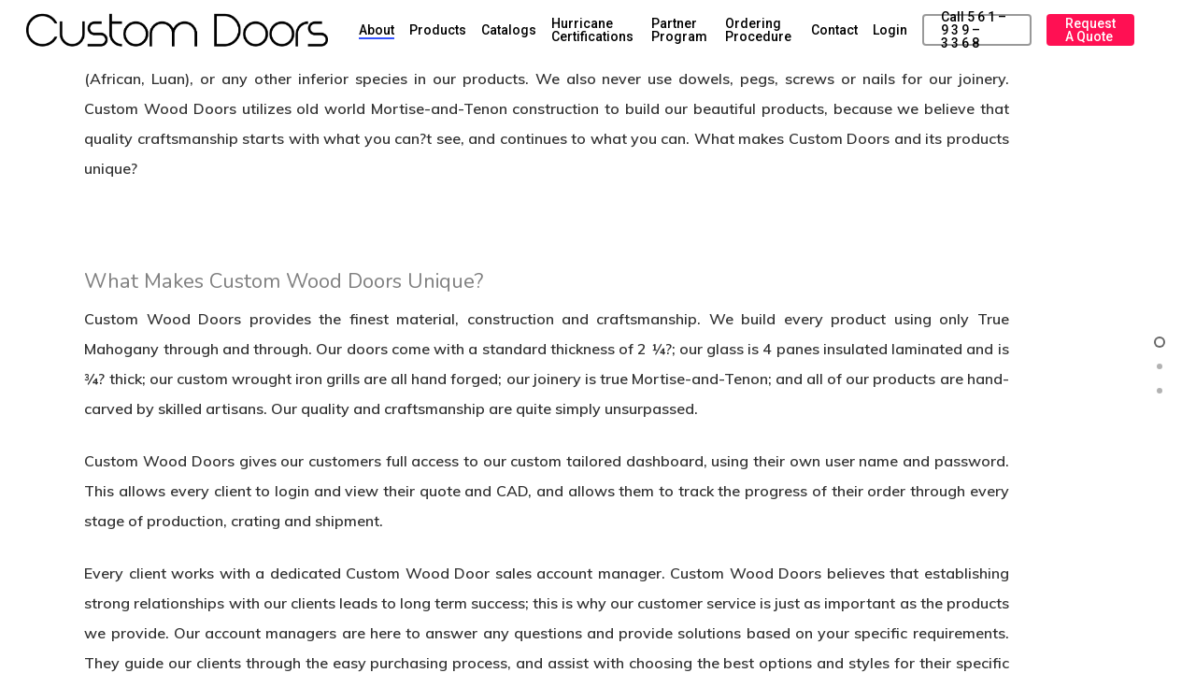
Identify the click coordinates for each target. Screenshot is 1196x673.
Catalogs (508, 29)
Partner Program (679, 30)
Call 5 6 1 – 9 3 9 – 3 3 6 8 (973, 30)
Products (437, 29)
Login (890, 29)
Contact (834, 29)
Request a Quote (1090, 30)
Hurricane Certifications (592, 30)
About (376, 29)
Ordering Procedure (758, 30)
